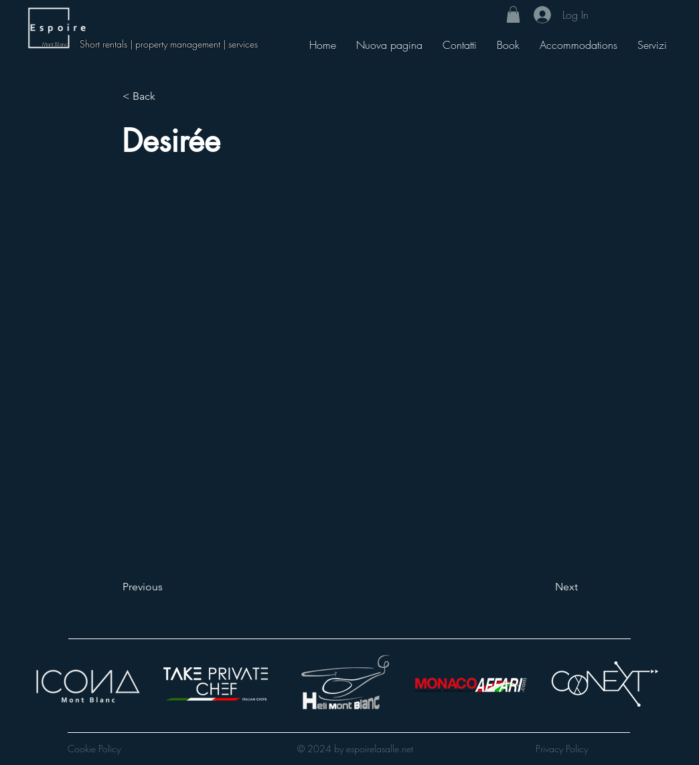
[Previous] (167, 587)
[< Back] (167, 96)
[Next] (544, 587)
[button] (513, 14)
